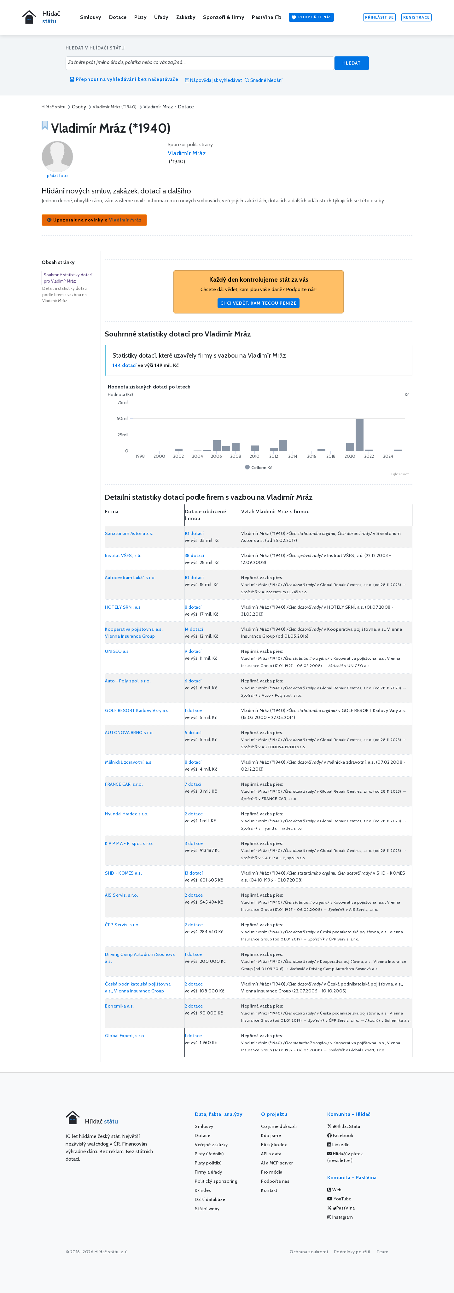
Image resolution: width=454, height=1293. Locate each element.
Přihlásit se (379, 17)
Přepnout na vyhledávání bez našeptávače (124, 79)
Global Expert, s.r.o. (125, 1035)
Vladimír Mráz (187, 153)
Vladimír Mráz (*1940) (115, 107)
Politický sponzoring (216, 1181)
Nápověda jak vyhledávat (213, 80)
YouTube (339, 1199)
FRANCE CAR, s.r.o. (124, 784)
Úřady (161, 17)
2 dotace (194, 814)
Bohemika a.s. (119, 1006)
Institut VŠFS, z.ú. (123, 555)
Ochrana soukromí (309, 1252)
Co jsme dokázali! (279, 1126)
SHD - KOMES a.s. (123, 873)
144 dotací (125, 365)
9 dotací (193, 651)
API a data (271, 1154)
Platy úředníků (209, 1154)
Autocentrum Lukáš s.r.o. (130, 577)
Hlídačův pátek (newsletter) (345, 1157)
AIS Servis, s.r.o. (121, 895)
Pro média (271, 1172)
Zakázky (186, 17)
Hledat (351, 63)
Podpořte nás (311, 17)
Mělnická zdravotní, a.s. (129, 762)
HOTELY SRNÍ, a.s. (123, 607)
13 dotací (194, 873)
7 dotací (193, 784)
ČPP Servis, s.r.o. (122, 925)
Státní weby (207, 1208)
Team (382, 1252)
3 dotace (194, 843)
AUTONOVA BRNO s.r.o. (129, 732)
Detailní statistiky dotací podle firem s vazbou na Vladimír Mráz (64, 294)
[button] (94, 220)
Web (334, 1189)
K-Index (203, 1190)
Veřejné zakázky (211, 1144)
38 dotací (194, 555)
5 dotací (193, 732)
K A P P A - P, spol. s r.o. (129, 843)
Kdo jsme (271, 1135)
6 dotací (193, 681)
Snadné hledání (263, 80)
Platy (140, 17)
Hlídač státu (53, 107)
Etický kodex (274, 1144)
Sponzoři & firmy (223, 17)
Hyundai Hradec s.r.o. (126, 814)
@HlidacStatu (343, 1126)
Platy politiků (208, 1163)
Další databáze (210, 1199)
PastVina (266, 17)
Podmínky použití (352, 1252)
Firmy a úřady (208, 1172)
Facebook (340, 1135)
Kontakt (269, 1190)
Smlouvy (91, 17)
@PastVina (341, 1208)
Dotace (118, 17)
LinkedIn (338, 1144)
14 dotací (194, 629)
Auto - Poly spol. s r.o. (128, 681)
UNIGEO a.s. (117, 651)
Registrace (416, 17)
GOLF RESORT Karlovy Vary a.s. (137, 710)
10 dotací (194, 533)
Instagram (340, 1217)
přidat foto (57, 175)
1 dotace (193, 710)
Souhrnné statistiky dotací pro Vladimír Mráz (68, 278)
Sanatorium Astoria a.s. (129, 533)
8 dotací (193, 607)
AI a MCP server (277, 1163)
